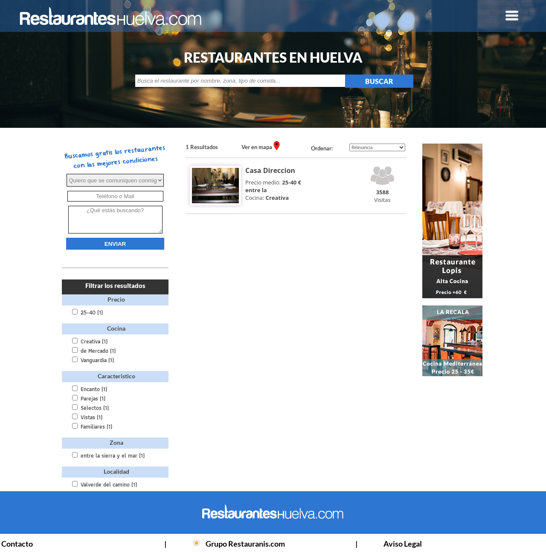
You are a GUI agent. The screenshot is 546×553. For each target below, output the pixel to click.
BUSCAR (379, 81)
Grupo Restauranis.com (245, 543)
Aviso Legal (402, 543)
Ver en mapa (257, 147)
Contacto (17, 543)
